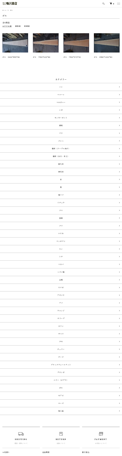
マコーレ (60, 90)
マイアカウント (87, 417)
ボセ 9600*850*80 (11, 57)
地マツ (59, 154)
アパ (59, 223)
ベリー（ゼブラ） (59, 273)
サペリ (59, 243)
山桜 (59, 209)
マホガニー (60, 95)
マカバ (59, 199)
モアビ (59, 283)
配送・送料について (10, 421)
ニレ (59, 85)
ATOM (50, 417)
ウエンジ (60, 228)
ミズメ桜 (60, 204)
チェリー (60, 253)
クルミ (59, 120)
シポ (59, 100)
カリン (59, 238)
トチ (59, 194)
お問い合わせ (86, 425)
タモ (59, 248)
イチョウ (60, 159)
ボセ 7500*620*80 (41, 57)
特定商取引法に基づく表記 (13, 434)
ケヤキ (59, 179)
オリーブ (60, 233)
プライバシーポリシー (11, 438)
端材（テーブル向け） (60, 125)
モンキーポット (59, 105)
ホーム (4, 10)
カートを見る (86, 421)
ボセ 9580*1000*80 (103, 57)
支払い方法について (10, 429)
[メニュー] (118, 3)
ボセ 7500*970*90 (72, 57)
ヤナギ (59, 214)
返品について (7, 425)
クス (59, 164)
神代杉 (59, 140)
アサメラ (60, 219)
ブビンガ (60, 268)
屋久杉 (59, 135)
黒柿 (59, 169)
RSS (43, 417)
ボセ (12, 10)
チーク (59, 258)
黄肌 (59, 110)
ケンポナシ (60, 184)
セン (59, 189)
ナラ (59, 115)
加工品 (59, 292)
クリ (59, 174)
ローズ (59, 288)
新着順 (27, 26)
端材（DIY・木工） (60, 130)
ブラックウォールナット (60, 263)
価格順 (18, 26)
